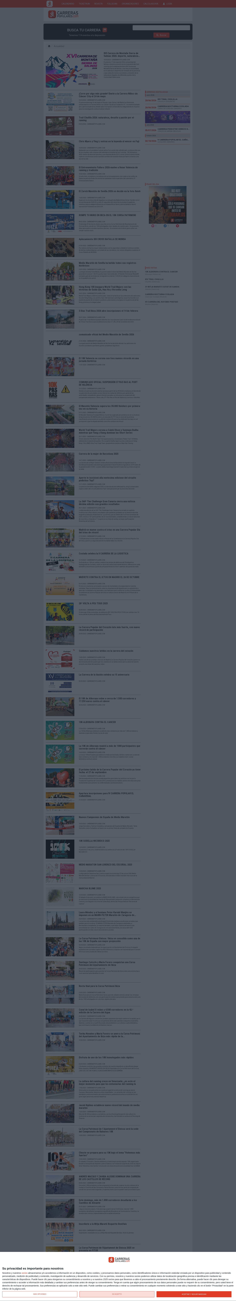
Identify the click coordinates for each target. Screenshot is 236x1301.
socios (25, 1273)
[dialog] (118, 1276)
